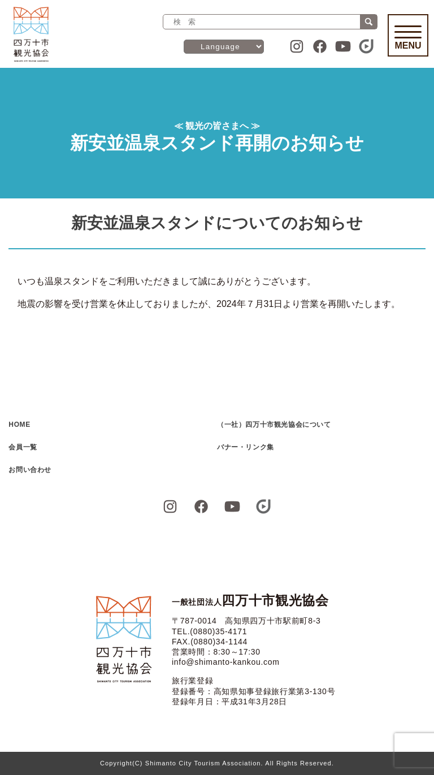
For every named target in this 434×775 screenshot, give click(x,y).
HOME (19, 424)
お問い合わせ (29, 470)
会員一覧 (22, 447)
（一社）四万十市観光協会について (274, 424)
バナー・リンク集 (245, 447)
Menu (408, 37)
